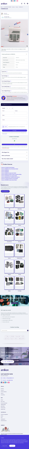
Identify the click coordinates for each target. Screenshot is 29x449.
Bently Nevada (9, 225)
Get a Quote (14, 130)
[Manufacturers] (27, 3)
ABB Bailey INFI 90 (21, 338)
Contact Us (2, 390)
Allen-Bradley (12, 336)
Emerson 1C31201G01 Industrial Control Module (9, 178)
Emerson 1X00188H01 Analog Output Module (9, 179)
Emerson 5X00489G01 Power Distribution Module (9, 168)
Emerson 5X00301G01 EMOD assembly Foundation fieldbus (11, 174)
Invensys (9, 258)
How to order (3, 401)
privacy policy (5, 133)
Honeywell (19, 241)
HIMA (16, 338)
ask (14, 144)
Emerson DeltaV (18, 336)
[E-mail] (8, 113)
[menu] (21, 3)
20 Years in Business (4, 391)
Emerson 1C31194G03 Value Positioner (7, 167)
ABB (23, 336)
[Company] (21, 113)
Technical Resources (4, 420)
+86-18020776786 (10, 380)
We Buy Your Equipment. (4, 414)
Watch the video (14, 303)
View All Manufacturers (5, 191)
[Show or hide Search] (24, 3)
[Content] (14, 123)
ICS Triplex (7, 336)
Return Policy (3, 406)
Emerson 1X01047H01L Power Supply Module (9, 175)
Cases (1, 417)
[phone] (14, 117)
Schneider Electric (19, 258)
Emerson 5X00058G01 (5, 170)
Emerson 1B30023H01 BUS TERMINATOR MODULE (10, 177)
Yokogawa (9, 274)
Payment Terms (3, 409)
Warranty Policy (3, 407)
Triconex (19, 274)
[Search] (27, 330)
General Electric (9, 241)
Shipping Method (3, 404)
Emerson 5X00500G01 (5, 171)
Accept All (12, 445)
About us (2, 393)
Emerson (19, 225)
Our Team (2, 388)
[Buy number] (9, 108)
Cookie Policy (3, 394)
